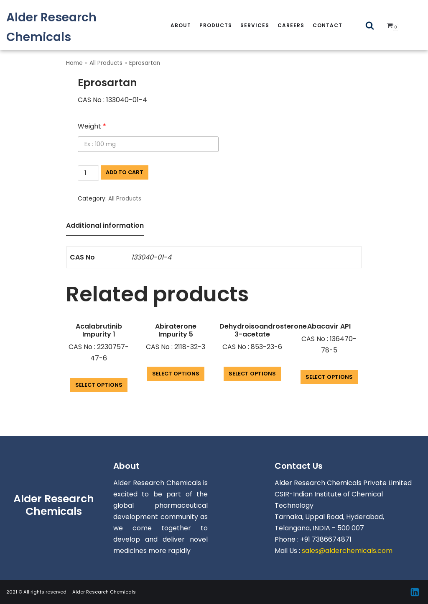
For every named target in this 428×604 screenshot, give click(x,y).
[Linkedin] (415, 592)
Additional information (105, 225)
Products (215, 25)
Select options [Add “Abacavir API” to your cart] (329, 376)
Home (74, 63)
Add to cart (124, 172)
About (181, 25)
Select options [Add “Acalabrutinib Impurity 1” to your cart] (98, 384)
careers (291, 25)
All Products (105, 63)
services (254, 25)
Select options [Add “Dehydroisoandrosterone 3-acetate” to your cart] (252, 373)
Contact (327, 25)
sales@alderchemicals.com (347, 550)
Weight (92, 126)
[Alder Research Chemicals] (71, 27)
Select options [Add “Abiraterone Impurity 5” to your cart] (175, 373)
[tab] (105, 226)
